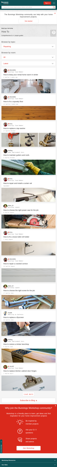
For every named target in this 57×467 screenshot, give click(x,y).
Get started (28, 21)
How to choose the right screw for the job (19, 291)
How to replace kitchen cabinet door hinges (19, 371)
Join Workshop (28, 448)
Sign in (47, 3)
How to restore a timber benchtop (16, 344)
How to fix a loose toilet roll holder (16, 237)
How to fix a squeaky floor (13, 102)
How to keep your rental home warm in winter (20, 75)
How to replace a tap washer (14, 128)
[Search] (28, 7)
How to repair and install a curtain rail (17, 183)
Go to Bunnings (1, 449)
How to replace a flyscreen (13, 317)
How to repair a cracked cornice (15, 264)
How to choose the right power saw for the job (20, 210)
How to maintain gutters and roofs (16, 155)
